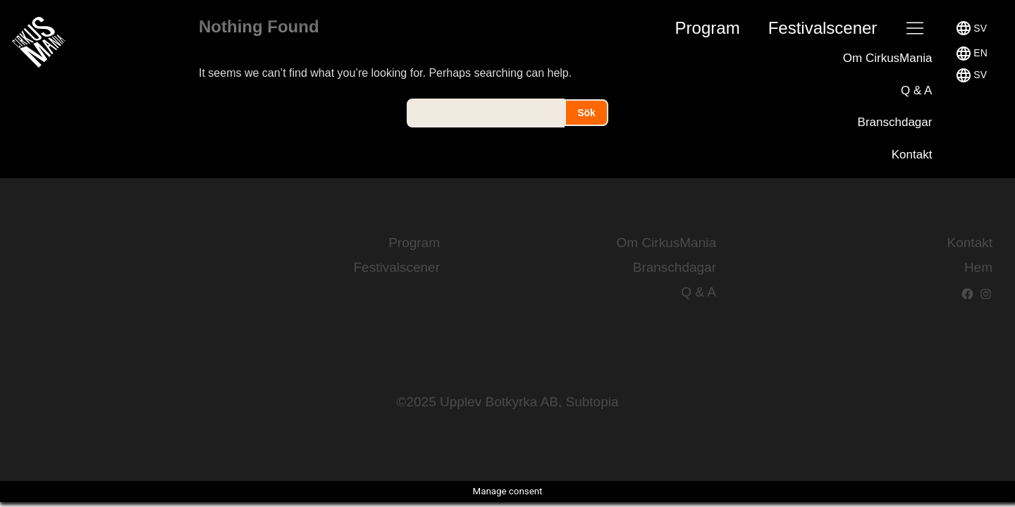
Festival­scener (823, 27)
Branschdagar (895, 122)
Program (707, 27)
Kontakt (912, 154)
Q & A (916, 90)
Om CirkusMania (888, 58)
